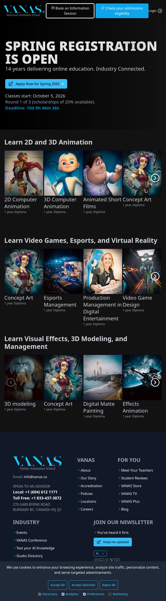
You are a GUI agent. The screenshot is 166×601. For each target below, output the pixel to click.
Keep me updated (113, 542)
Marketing (118, 594)
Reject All (108, 585)
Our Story (88, 478)
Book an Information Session (70, 11)
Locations (88, 501)
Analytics (70, 594)
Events (21, 532)
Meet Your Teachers (137, 470)
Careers (87, 509)
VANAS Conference (31, 540)
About (85, 470)
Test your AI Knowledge (35, 548)
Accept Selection (83, 585)
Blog (124, 509)
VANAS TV (129, 493)
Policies (87, 493)
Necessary (47, 594)
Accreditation (91, 485)
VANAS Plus (130, 501)
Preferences (93, 594)
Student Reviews (134, 478)
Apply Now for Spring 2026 (36, 83)
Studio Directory (29, 555)
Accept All (58, 585)
